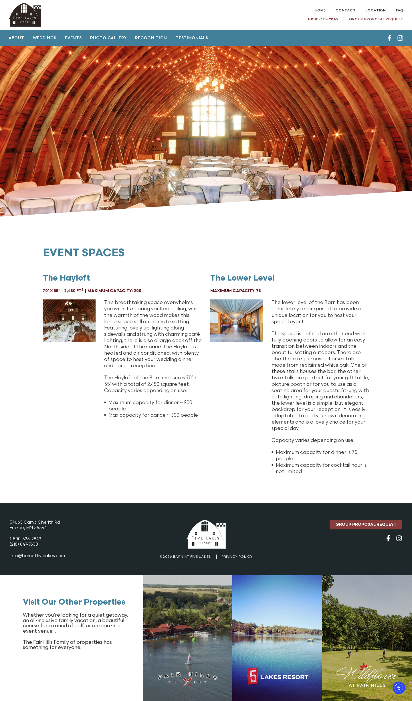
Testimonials (192, 38)
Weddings (45, 38)
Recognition (151, 38)
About (16, 38)
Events (73, 38)
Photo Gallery (108, 38)
